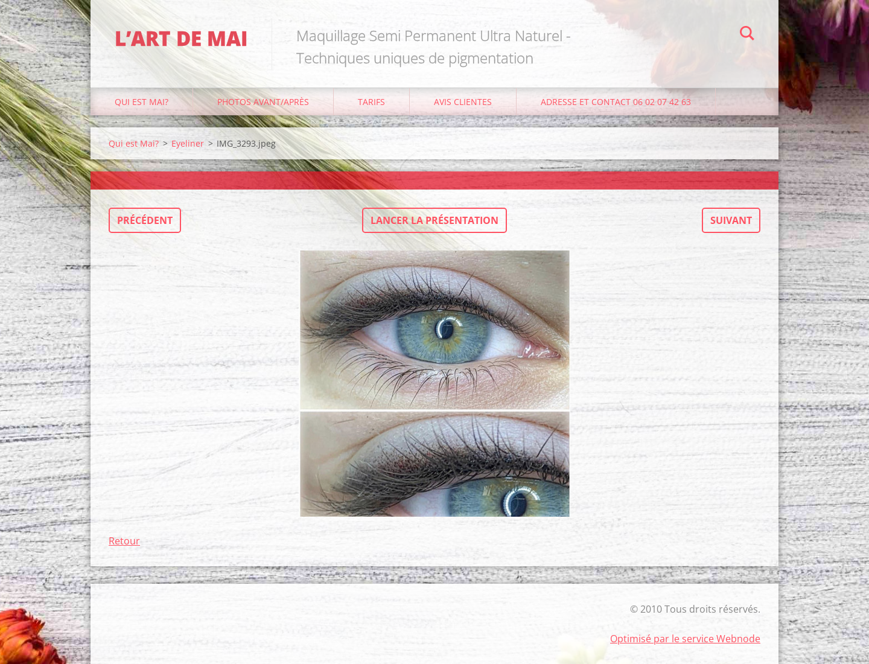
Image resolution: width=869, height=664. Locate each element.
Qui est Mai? (141, 101)
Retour (124, 540)
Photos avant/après (263, 101)
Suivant (731, 220)
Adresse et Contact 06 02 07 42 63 (616, 101)
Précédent (145, 220)
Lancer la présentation (434, 220)
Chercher (747, 35)
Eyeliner (187, 143)
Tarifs (371, 101)
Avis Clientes (463, 101)
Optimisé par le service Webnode (685, 638)
